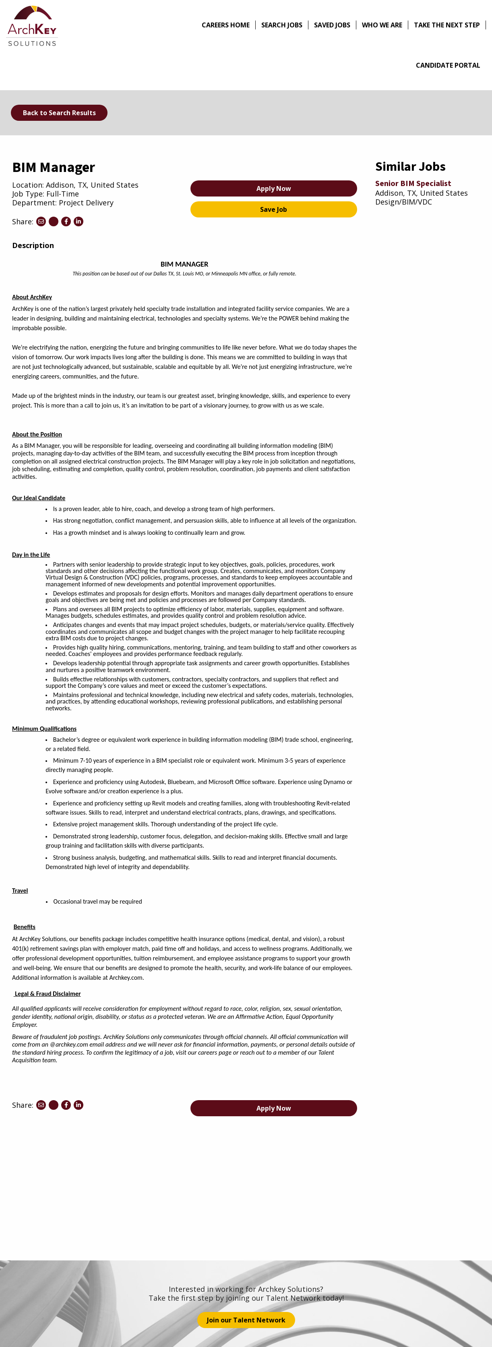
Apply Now (273, 188)
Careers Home (226, 25)
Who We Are (382, 25)
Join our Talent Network (246, 1320)
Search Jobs (281, 25)
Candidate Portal (448, 65)
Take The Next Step (447, 25)
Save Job (273, 209)
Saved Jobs (332, 25)
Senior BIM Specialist (413, 183)
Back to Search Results (59, 112)
